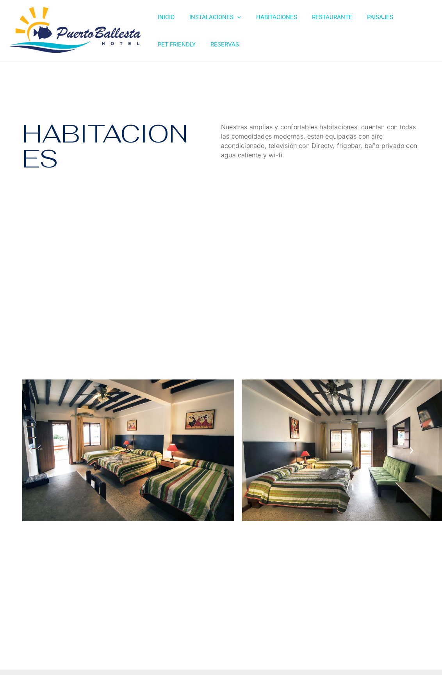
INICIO (164, 17)
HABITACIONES (268, 17)
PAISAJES (366, 17)
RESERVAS (170, 44)
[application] (232, 17)
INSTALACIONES (210, 17)
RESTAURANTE (321, 17)
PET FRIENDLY (409, 17)
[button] (30, 450)
